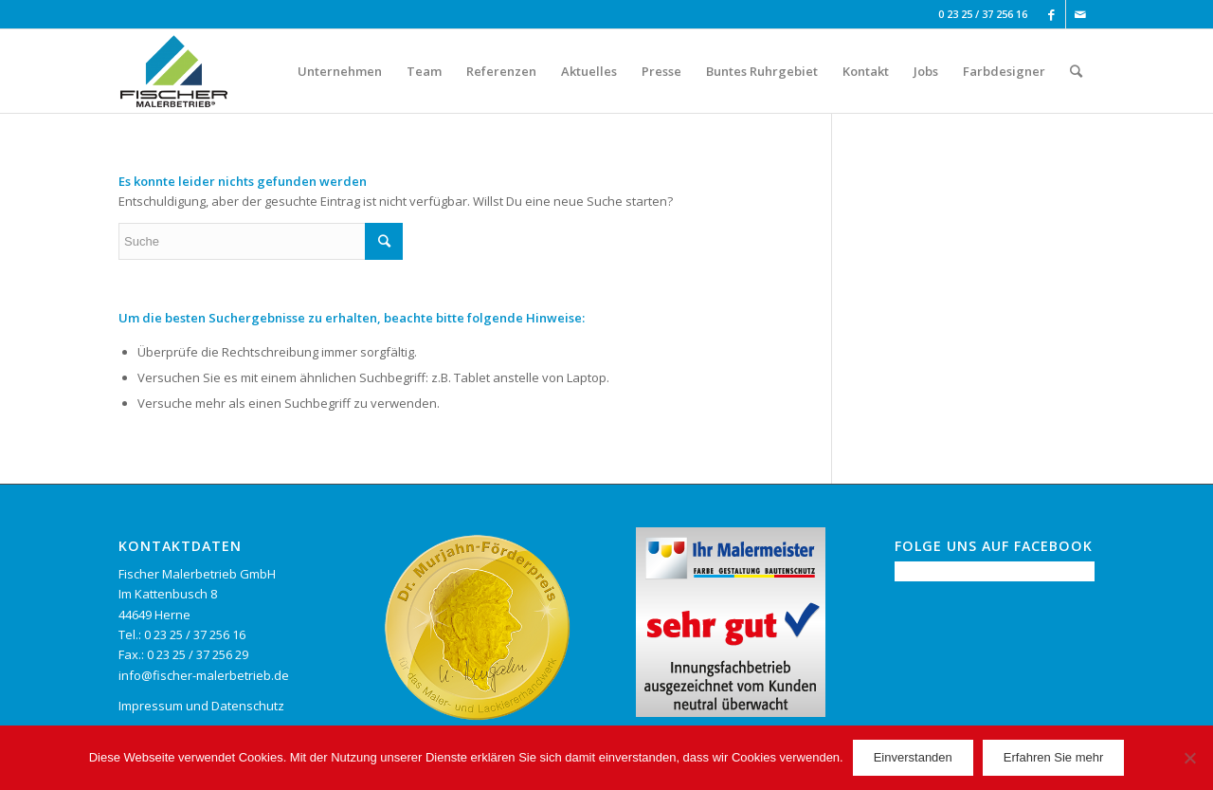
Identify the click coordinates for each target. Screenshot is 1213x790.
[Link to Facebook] (1051, 14)
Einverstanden (913, 757)
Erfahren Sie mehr (1054, 757)
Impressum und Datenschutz (201, 705)
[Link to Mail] (1080, 14)
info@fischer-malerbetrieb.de (203, 675)
